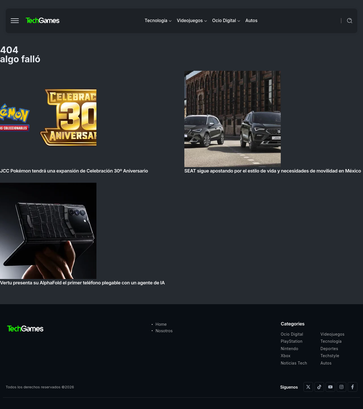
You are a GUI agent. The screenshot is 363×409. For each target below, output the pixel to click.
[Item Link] (181, 180)
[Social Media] (308, 387)
